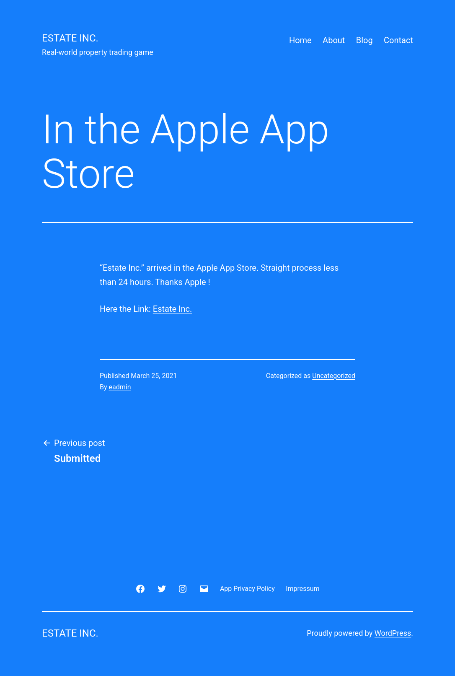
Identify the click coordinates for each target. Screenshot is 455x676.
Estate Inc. (70, 38)
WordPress (393, 633)
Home (300, 40)
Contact (398, 40)
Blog (364, 40)
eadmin (120, 387)
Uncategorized (333, 376)
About (334, 40)
